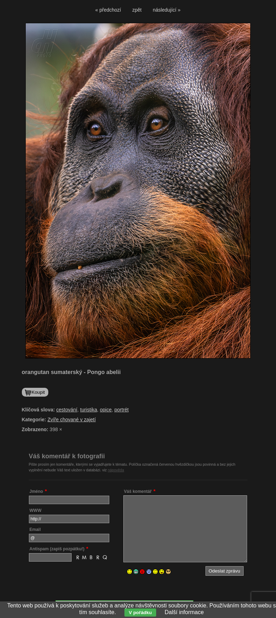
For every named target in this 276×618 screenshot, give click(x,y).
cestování (67, 409)
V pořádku (140, 612)
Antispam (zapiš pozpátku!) (57, 548)
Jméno (36, 491)
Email (35, 529)
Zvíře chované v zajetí (72, 419)
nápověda (116, 470)
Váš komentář (138, 491)
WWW (36, 510)
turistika (88, 409)
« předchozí (108, 10)
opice (105, 409)
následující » (167, 10)
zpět (136, 10)
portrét (122, 409)
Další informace (184, 612)
